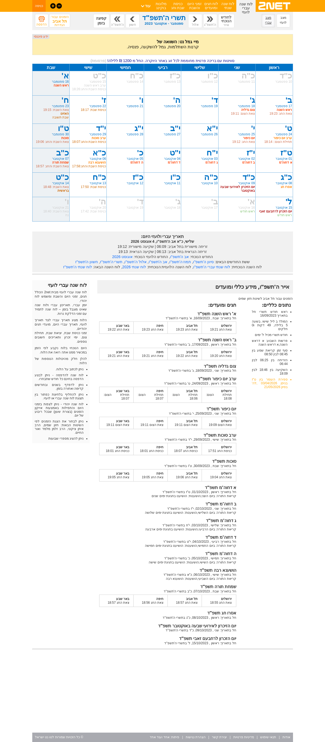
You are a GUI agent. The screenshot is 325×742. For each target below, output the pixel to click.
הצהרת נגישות (196, 737)
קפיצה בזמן (101, 20)
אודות (286, 737)
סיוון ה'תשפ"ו (203, 262)
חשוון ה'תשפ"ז (86, 262)
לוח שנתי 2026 (134, 267)
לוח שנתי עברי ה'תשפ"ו (211, 267)
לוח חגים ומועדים (211, 6)
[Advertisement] (162, 691)
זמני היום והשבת (194, 6)
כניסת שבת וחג (178, 6)
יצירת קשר (219, 737)
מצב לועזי (283, 20)
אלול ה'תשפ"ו (135, 262)
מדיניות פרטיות (243, 737)
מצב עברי (268, 20)
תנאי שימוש (268, 737)
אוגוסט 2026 (122, 257)
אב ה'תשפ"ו (179, 257)
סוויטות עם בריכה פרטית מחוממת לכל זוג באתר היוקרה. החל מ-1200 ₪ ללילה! (163, 61)
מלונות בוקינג (161, 6)
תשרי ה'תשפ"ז (111, 262)
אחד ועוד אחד (160, 737)
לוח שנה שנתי (228, 6)
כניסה (39, 6)
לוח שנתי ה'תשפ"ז (77, 267)
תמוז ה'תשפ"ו (180, 262)
